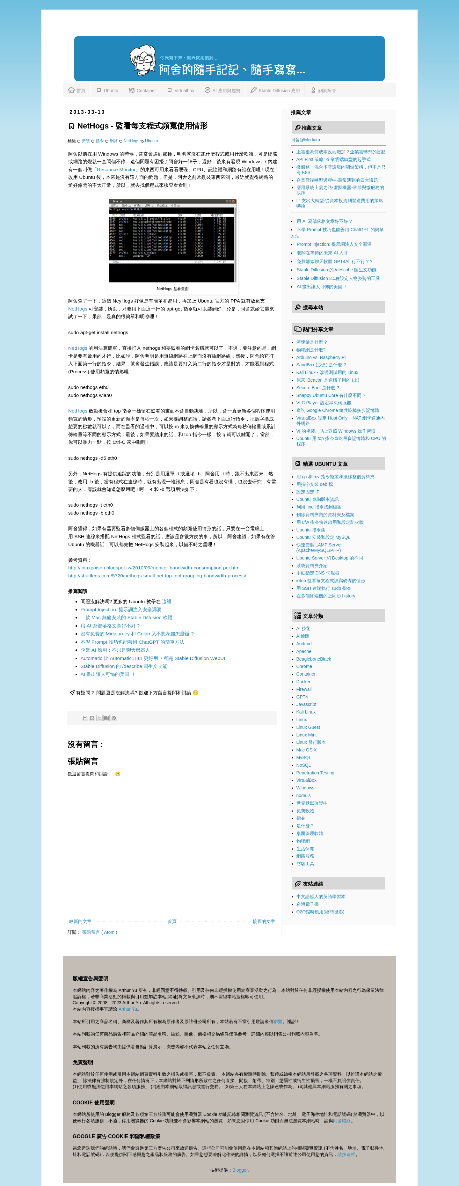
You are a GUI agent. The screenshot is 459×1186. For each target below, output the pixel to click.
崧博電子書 (307, 904)
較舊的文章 (264, 921)
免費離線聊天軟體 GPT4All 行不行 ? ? (334, 261)
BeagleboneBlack (313, 659)
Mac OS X (306, 749)
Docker (303, 681)
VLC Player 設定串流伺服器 (324, 402)
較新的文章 (80, 921)
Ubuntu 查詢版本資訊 (317, 499)
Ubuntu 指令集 (310, 529)
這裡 (166, 601)
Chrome (304, 666)
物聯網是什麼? (311, 349)
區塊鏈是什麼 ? (311, 342)
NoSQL (303, 765)
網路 (114, 141)
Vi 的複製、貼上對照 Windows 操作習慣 (336, 431)
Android (304, 643)
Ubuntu (106, 89)
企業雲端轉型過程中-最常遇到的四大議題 (337, 180)
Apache (303, 651)
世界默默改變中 (312, 803)
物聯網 (303, 841)
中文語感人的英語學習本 (321, 896)
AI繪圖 (303, 636)
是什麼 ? (305, 825)
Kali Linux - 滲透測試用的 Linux (327, 372)
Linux (301, 719)
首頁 (76, 89)
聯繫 (277, 1021)
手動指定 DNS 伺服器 (317, 572)
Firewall (304, 689)
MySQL (303, 757)
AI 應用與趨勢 (222, 89)
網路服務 (305, 856)
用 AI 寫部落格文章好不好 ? (110, 625)
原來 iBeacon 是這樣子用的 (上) (328, 380)
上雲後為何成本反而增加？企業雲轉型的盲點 (341, 151)
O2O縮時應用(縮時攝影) (320, 911)
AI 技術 (303, 628)
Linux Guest (308, 727)
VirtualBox (306, 780)
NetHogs (132, 141)
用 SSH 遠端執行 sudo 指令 (324, 588)
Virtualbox (180, 89)
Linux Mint (306, 734)
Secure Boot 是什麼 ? (317, 387)
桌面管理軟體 (309, 833)
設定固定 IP (308, 491)
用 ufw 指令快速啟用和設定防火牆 (330, 522)
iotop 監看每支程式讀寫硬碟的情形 (330, 580)
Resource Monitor (116, 169)
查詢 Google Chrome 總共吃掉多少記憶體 (338, 410)
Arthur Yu (128, 1009)
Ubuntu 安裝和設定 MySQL (323, 537)
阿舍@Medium (305, 139)
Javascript (306, 704)
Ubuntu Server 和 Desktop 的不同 (329, 557)
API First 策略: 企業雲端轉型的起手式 (333, 159)
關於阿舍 (323, 89)
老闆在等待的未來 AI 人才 (322, 252)
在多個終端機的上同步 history (325, 595)
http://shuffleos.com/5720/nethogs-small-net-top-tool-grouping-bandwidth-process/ (157, 575)
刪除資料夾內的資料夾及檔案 (325, 514)
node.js (303, 795)
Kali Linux (306, 711)
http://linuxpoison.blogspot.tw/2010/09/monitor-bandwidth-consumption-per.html (154, 567)
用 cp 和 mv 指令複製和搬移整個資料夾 (335, 476)
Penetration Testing (315, 772)
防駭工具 (305, 863)
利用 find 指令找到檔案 (319, 506)
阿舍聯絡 (342, 1120)
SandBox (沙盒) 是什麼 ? (321, 364)
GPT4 (302, 696)
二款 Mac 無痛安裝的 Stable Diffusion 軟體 (127, 617)
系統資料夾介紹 (312, 565)
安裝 (86, 141)
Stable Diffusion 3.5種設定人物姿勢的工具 (338, 278)
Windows (305, 787)
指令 (100, 141)
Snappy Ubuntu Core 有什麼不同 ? (330, 395)
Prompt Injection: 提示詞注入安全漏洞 (121, 609)
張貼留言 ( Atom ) (99, 932)
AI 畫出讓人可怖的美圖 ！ (108, 674)
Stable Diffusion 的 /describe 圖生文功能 (124, 666)
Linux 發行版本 (311, 742)
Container (142, 89)
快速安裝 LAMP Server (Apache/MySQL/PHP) (319, 547)
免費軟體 (305, 810)
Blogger (239, 1170)
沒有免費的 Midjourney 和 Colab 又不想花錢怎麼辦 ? (137, 633)
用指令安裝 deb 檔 (314, 484)
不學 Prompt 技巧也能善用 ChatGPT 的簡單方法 (133, 642)
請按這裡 (346, 1154)
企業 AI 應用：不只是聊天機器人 (115, 650)
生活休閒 (305, 848)
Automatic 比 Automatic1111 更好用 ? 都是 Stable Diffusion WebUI (153, 658)
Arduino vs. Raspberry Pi (321, 357)
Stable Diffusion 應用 (275, 89)
